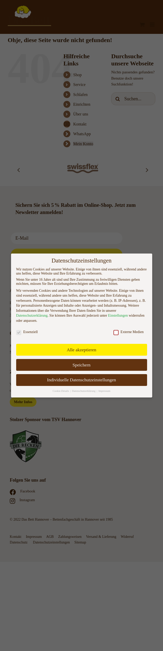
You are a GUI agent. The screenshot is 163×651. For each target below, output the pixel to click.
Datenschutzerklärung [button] (84, 391)
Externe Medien (128, 332)
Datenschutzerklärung (32, 315)
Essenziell (27, 332)
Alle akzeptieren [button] (81, 349)
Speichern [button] (82, 364)
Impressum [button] (104, 391)
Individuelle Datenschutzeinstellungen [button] (81, 379)
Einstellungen (118, 315)
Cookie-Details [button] (61, 391)
